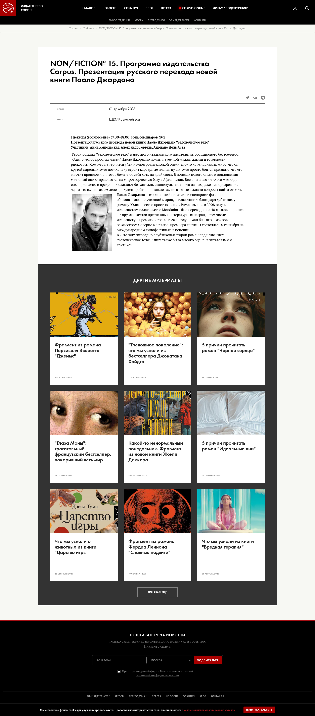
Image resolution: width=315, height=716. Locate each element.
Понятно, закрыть (259, 709)
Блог (149, 8)
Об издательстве (179, 20)
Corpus (73, 28)
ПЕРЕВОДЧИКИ (138, 696)
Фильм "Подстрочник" (230, 8)
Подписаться (208, 660)
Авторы (138, 20)
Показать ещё (157, 592)
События (131, 8)
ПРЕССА (156, 696)
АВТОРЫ (119, 696)
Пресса (166, 8)
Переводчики (156, 20)
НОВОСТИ (172, 696)
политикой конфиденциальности (157, 675)
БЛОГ (202, 696)
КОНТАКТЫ (217, 696)
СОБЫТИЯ (189, 696)
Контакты (200, 20)
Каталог (88, 8)
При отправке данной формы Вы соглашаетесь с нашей (157, 673)
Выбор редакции (119, 20)
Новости (109, 8)
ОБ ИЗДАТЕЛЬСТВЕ (98, 696)
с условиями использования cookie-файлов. (208, 710)
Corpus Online (192, 8)
